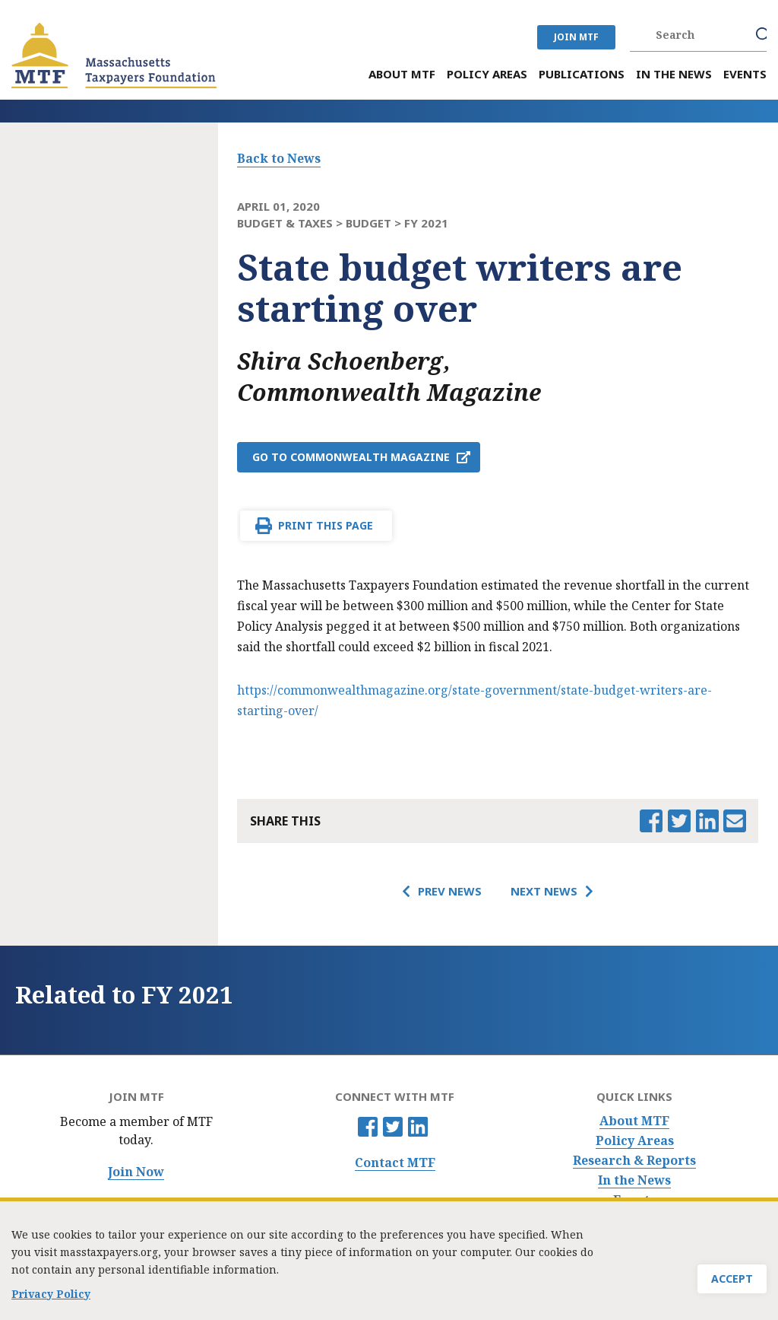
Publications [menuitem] (582, 74)
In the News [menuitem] (674, 74)
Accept (732, 1283)
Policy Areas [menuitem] (487, 74)
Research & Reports (634, 1161)
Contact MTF (395, 1163)
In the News (634, 1180)
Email (734, 820)
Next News (544, 891)
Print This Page (325, 525)
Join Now (136, 1172)
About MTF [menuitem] (401, 74)
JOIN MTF (576, 36)
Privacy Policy (50, 1298)
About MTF (634, 1121)
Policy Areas (635, 1141)
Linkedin (418, 1127)
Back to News (279, 158)
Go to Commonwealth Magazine (351, 457)
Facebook (367, 1127)
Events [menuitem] (745, 74)
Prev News (450, 891)
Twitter (392, 1127)
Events (634, 1200)
